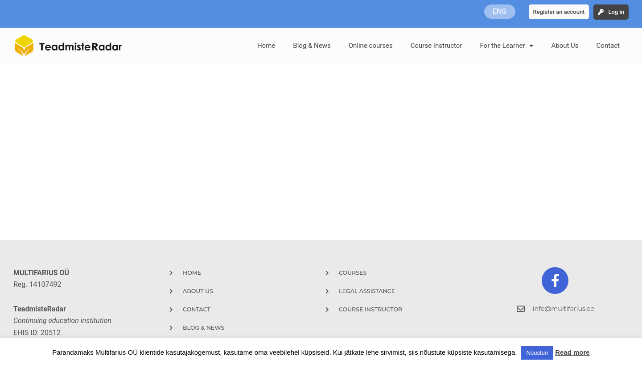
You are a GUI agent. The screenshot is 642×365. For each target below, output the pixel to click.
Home (266, 46)
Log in (616, 11)
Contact (608, 46)
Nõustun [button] (537, 352)
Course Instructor (436, 46)
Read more (572, 352)
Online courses (371, 46)
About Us (564, 46)
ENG (499, 11)
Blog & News (311, 46)
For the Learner (506, 46)
